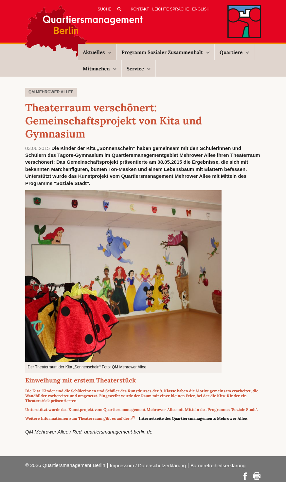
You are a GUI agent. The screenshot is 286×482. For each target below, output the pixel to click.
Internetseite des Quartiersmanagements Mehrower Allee (193, 418)
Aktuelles (97, 52)
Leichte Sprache (170, 9)
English (200, 9)
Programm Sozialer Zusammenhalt (165, 52)
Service (139, 68)
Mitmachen (99, 68)
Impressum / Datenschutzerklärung (148, 465)
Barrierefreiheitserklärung (217, 465)
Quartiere (234, 52)
